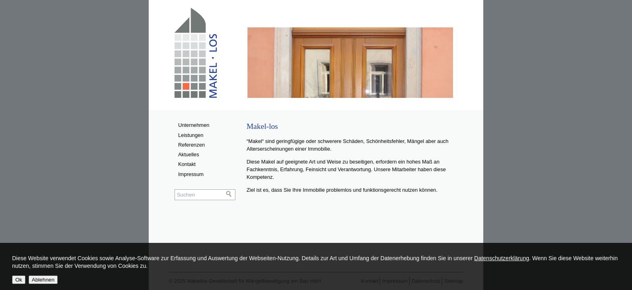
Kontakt (186, 164)
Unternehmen (194, 125)
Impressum (191, 174)
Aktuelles (188, 154)
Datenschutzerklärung (501, 258)
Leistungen (191, 135)
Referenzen (191, 145)
